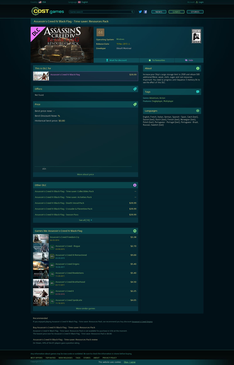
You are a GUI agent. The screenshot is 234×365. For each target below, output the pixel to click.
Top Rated (50, 358)
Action (162, 98)
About (96, 358)
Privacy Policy (110, 358)
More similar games (85, 308)
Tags (78, 358)
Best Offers (36, 358)
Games (176, 12)
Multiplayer (168, 101)
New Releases (65, 358)
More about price (85, 174)
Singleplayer (157, 101)
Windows (120, 39)
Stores (195, 12)
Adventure (153, 98)
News (159, 12)
